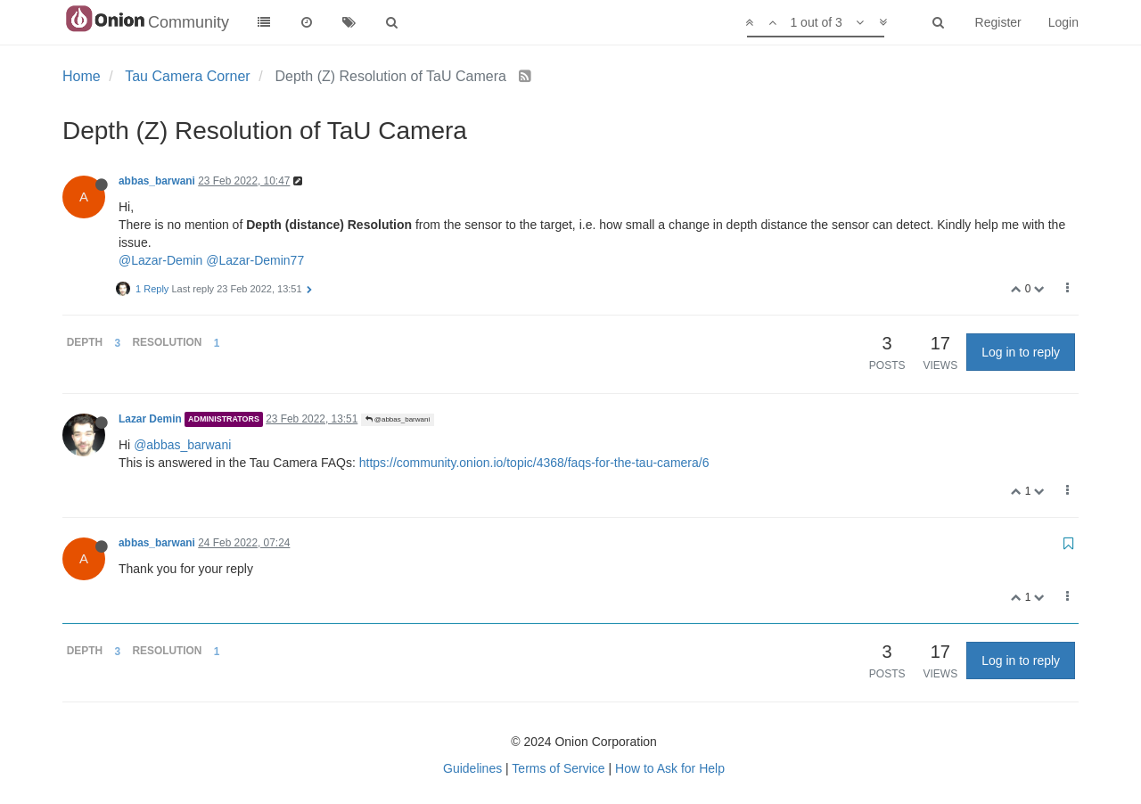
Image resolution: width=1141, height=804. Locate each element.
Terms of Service (558, 768)
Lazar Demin (150, 419)
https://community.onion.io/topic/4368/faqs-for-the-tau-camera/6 (534, 462)
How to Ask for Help (670, 768)
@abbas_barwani (398, 419)
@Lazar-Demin (160, 260)
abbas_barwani (157, 181)
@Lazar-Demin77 (255, 260)
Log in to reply (1020, 352)
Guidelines (472, 768)
